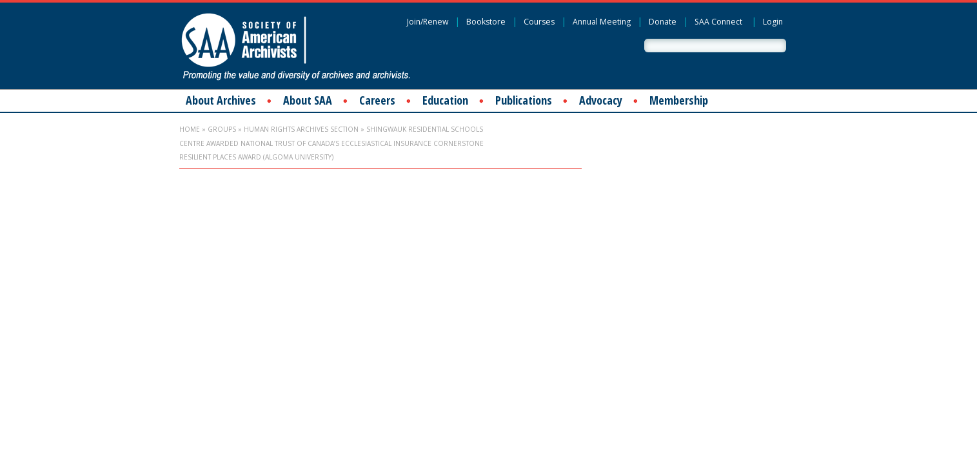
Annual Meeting (602, 21)
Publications (523, 100)
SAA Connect (718, 21)
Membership (678, 100)
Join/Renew (427, 21)
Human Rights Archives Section (301, 129)
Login (773, 21)
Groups (222, 129)
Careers (377, 100)
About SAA (307, 100)
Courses (539, 21)
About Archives (221, 100)
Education (445, 100)
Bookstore (486, 21)
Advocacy (600, 100)
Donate (662, 21)
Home (189, 129)
